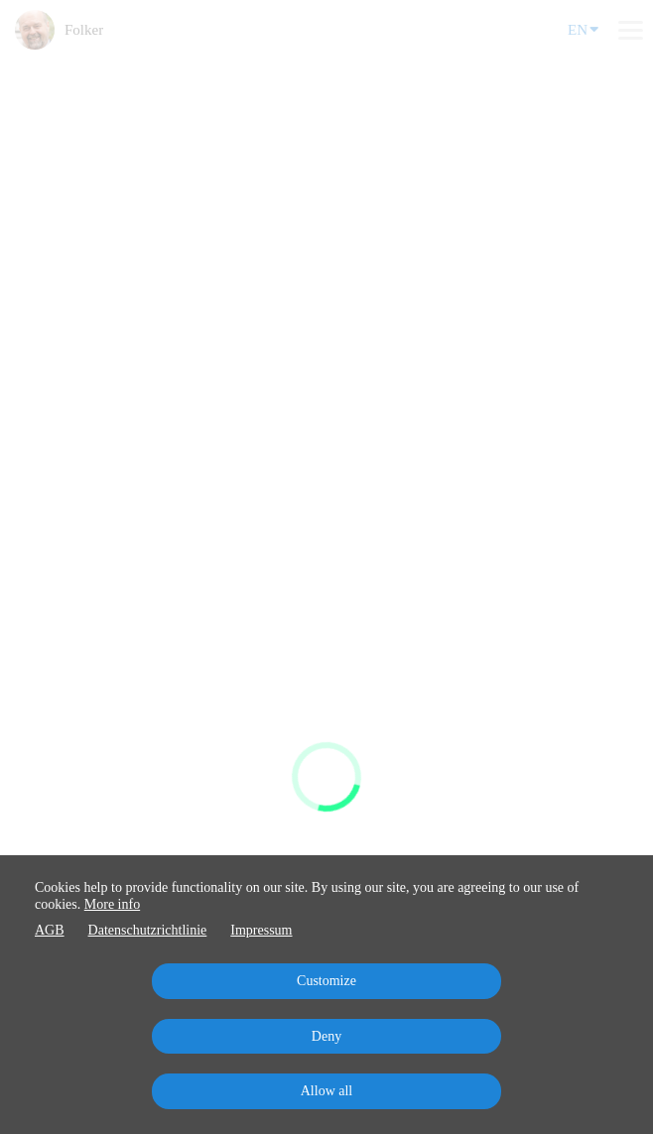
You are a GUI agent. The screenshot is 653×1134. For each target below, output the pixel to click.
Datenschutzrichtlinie (147, 930)
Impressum (261, 930)
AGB (50, 930)
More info (112, 904)
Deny (326, 1036)
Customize (326, 980)
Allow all (327, 1090)
